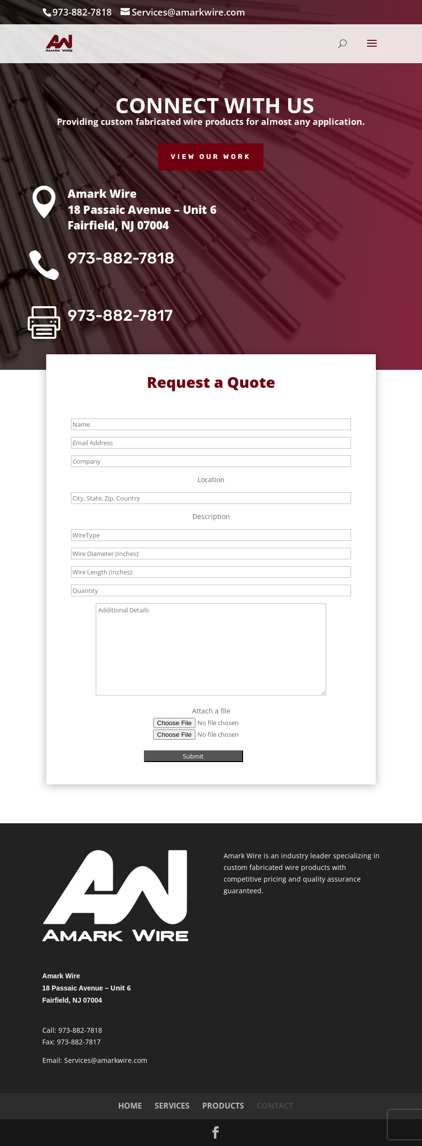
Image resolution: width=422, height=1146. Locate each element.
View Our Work (211, 157)
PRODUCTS (223, 1105)
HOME (130, 1105)
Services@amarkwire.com (105, 1060)
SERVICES (172, 1105)
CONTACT (275, 1105)
